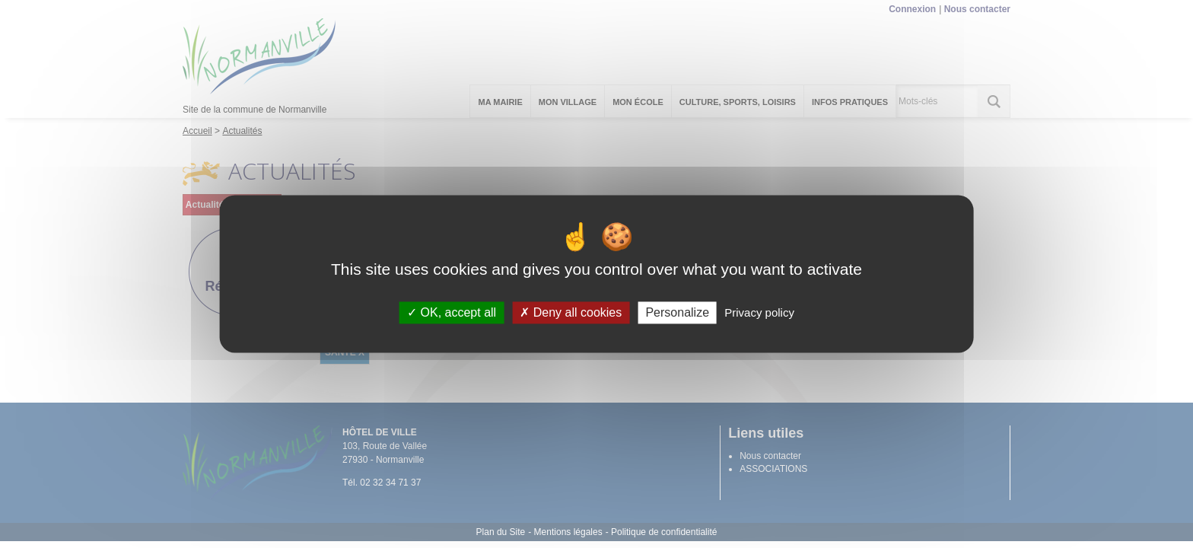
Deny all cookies (571, 312)
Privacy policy (759, 312)
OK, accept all (451, 312)
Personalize (677, 312)
